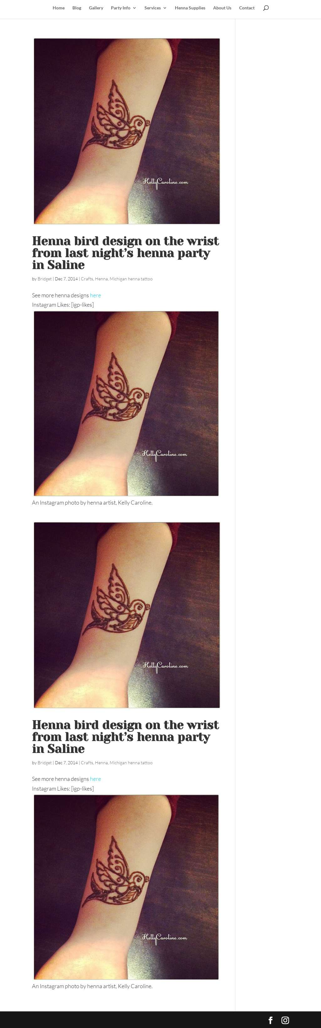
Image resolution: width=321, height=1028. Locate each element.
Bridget (45, 278)
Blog (76, 8)
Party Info (120, 8)
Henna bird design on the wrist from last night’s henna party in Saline (125, 253)
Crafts (87, 278)
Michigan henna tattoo (131, 278)
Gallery (96, 8)
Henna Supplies (190, 8)
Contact (247, 8)
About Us (222, 8)
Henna (101, 278)
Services (153, 8)
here (95, 295)
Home (59, 8)
